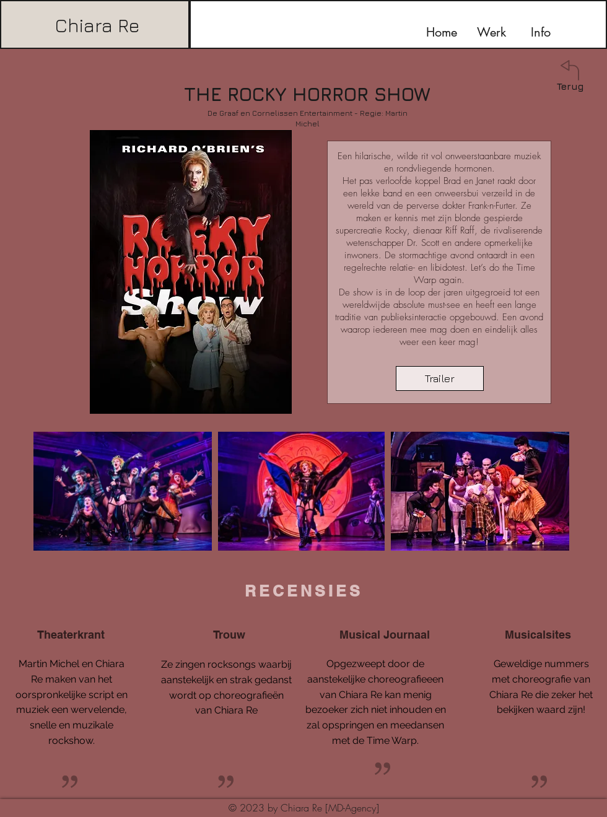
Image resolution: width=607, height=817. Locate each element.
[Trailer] (440, 378)
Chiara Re (97, 25)
